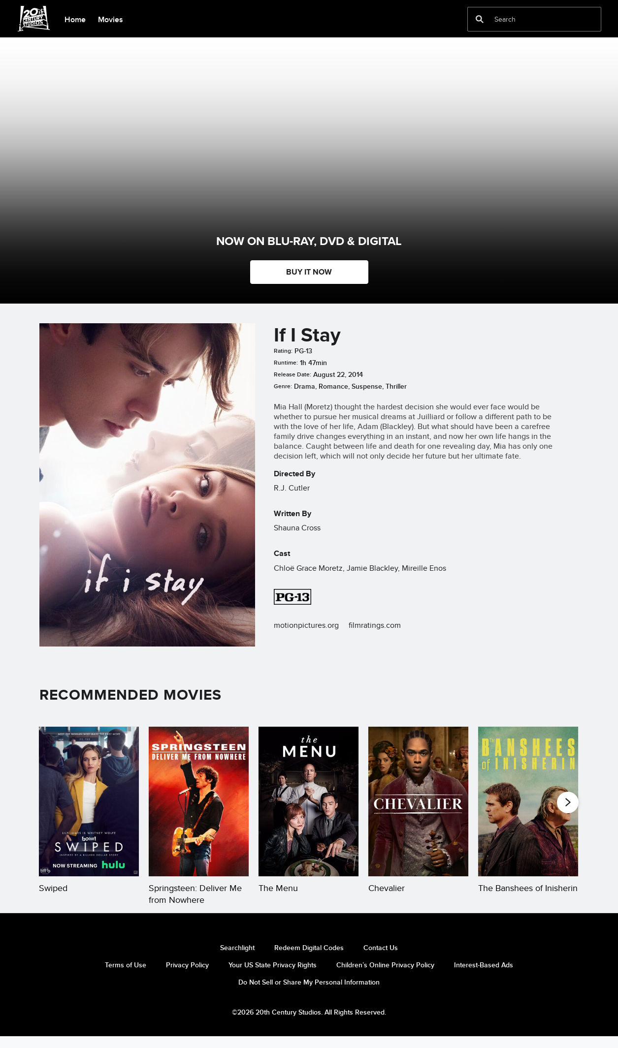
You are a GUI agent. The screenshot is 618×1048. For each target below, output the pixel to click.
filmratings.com (375, 625)
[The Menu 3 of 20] (308, 801)
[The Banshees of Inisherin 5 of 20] (528, 801)
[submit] (479, 19)
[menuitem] (75, 18)
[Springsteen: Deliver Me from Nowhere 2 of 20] (199, 801)
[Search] (527, 19)
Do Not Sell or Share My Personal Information (309, 994)
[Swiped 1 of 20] (89, 801)
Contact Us (380, 959)
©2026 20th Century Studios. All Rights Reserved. (309, 1024)
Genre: (283, 386)
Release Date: (292, 374)
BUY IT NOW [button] (309, 271)
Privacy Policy (187, 977)
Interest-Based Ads (483, 977)
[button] (568, 802)
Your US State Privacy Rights (272, 977)
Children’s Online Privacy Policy (385, 977)
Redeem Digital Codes (309, 959)
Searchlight (237, 959)
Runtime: (286, 363)
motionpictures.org (306, 625)
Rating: (283, 351)
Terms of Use (125, 977)
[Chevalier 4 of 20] (418, 801)
